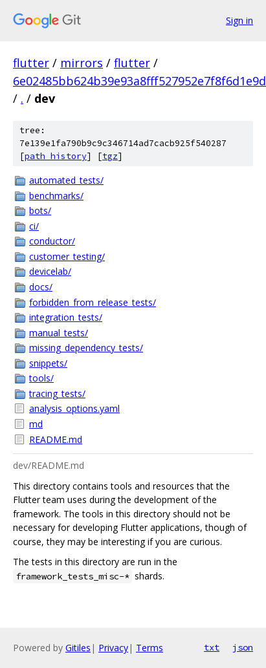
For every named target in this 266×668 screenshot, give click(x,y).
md (36, 424)
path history (56, 156)
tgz (110, 156)
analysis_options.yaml (74, 408)
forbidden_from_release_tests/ (92, 302)
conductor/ (52, 241)
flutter (31, 62)
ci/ (34, 226)
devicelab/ (50, 271)
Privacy (113, 647)
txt (211, 647)
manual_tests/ (58, 333)
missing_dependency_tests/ (86, 347)
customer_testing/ (67, 256)
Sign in (239, 20)
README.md (55, 439)
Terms (149, 647)
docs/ (40, 287)
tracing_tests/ (57, 393)
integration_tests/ (65, 317)
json (242, 647)
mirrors (81, 62)
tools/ (41, 378)
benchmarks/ (56, 195)
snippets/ (48, 363)
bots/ (40, 210)
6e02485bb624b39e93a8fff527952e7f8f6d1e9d (139, 81)
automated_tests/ (66, 180)
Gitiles (78, 647)
